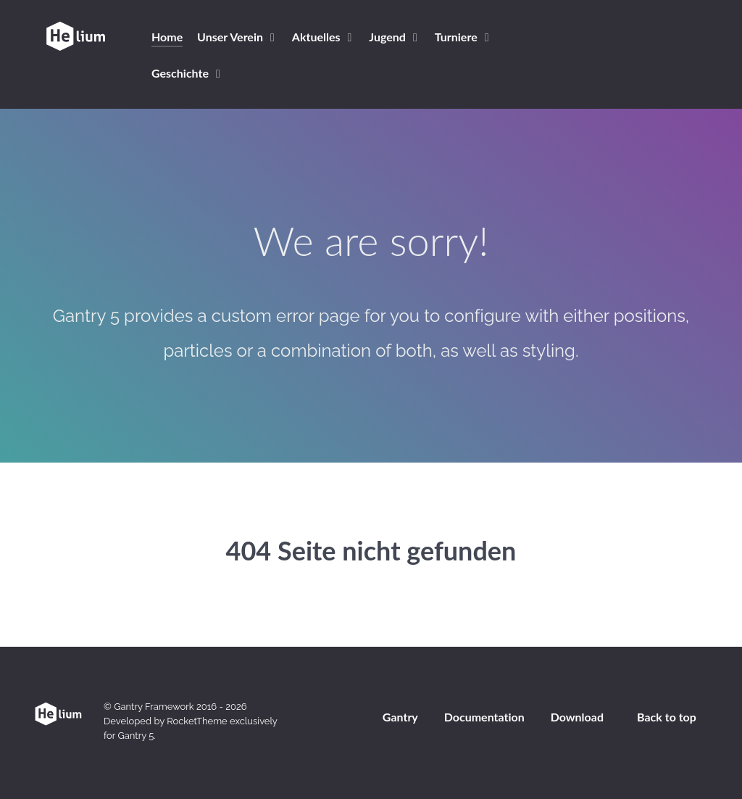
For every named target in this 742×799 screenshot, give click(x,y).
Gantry (400, 717)
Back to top (666, 717)
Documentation (484, 717)
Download (577, 717)
